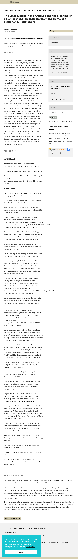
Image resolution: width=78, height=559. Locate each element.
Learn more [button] (30, 547)
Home (6, 10)
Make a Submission (12, 518)
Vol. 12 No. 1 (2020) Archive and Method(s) (34, 10)
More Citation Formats (59, 72)
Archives (13, 10)
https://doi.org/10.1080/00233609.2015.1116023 (20, 227)
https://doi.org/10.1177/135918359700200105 (19, 401)
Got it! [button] (21, 552)
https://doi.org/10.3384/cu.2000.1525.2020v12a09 (25, 38)
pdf (53, 31)
